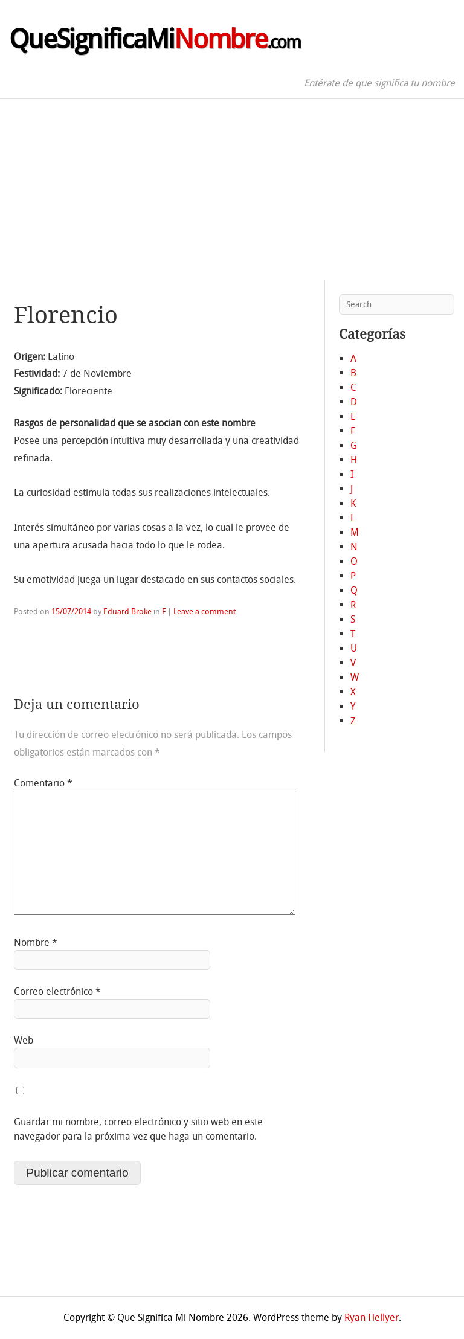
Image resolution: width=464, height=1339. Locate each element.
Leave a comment (204, 611)
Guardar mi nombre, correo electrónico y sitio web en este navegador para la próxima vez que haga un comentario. (138, 1129)
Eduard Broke (127, 611)
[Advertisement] (232, 189)
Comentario (43, 783)
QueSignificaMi (154, 39)
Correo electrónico (57, 991)
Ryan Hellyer (371, 1317)
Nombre (35, 942)
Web (23, 1040)
